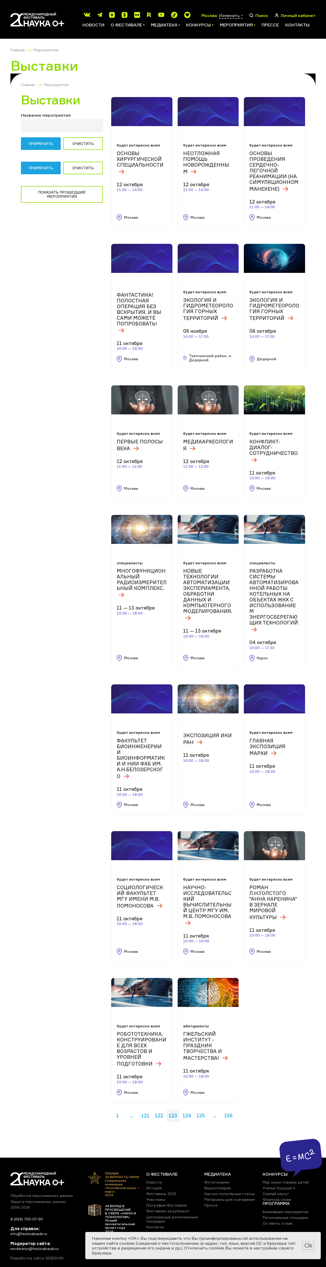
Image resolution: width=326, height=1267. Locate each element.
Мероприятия (45, 50)
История (154, 1188)
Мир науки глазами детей (286, 1182)
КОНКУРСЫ (275, 1174)
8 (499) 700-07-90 (26, 1219)
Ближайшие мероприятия (285, 1211)
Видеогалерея (217, 1188)
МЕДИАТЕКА (217, 1174)
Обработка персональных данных (41, 1195)
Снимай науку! (276, 1193)
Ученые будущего (279, 1188)
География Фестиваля (166, 1205)
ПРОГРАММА (276, 1203)
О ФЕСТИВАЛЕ (162, 1174)
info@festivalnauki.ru (28, 1233)
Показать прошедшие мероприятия (62, 194)
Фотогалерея (216, 1182)
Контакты (297, 24)
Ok (308, 1245)
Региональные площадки (285, 1217)
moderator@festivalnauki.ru (34, 1248)
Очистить (83, 143)
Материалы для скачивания (229, 1199)
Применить (41, 143)
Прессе (270, 24)
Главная (17, 50)
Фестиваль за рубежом (167, 1211)
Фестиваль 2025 (161, 1193)
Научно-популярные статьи (229, 1193)
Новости (93, 24)
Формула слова (277, 1199)
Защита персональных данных (38, 1201)
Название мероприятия (46, 115)
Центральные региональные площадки (172, 1219)
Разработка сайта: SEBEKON (36, 1258)
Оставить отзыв (277, 1223)
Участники (155, 1199)
